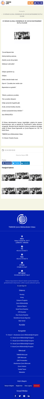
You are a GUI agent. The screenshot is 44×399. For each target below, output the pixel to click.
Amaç (22, 297)
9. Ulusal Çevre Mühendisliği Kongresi (22, 346)
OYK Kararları (22, 312)
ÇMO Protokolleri (22, 360)
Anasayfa (22, 11)
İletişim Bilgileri (9, 386)
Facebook (7, 163)
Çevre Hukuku (22, 366)
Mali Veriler (22, 321)
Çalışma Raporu (22, 306)
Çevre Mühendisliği (22, 303)
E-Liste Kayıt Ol (21, 286)
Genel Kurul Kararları (22, 309)
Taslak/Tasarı (22, 369)
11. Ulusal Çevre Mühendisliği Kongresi (22, 340)
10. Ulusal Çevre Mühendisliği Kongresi (22, 343)
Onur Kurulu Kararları (22, 315)
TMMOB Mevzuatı (22, 354)
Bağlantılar (19, 386)
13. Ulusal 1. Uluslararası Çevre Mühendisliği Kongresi (22, 335)
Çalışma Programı (22, 300)
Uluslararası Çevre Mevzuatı (22, 363)
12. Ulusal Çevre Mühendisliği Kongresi (22, 338)
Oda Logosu (28, 386)
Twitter (16, 163)
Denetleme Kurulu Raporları (22, 318)
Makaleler (22, 372)
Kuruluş (22, 294)
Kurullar (22, 325)
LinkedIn (25, 163)
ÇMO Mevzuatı (22, 357)
